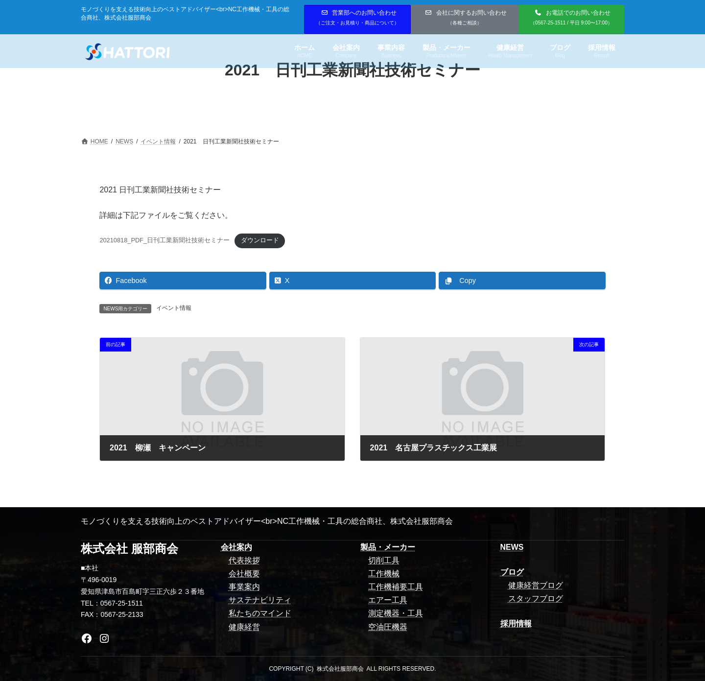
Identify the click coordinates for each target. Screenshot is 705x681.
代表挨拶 (244, 560)
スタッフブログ (535, 598)
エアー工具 (387, 600)
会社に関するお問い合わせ (466, 17)
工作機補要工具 (395, 587)
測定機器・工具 (395, 613)
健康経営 (244, 627)
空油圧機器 (387, 627)
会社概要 (244, 573)
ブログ (512, 572)
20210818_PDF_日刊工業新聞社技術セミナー (164, 240)
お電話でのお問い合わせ (571, 17)
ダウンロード (260, 240)
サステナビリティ (260, 600)
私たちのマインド (260, 613)
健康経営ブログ (535, 585)
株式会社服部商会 (340, 668)
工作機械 (384, 573)
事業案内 (244, 587)
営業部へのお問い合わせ (357, 17)
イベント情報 (173, 308)
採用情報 (516, 623)
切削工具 (384, 560)
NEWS (512, 547)
